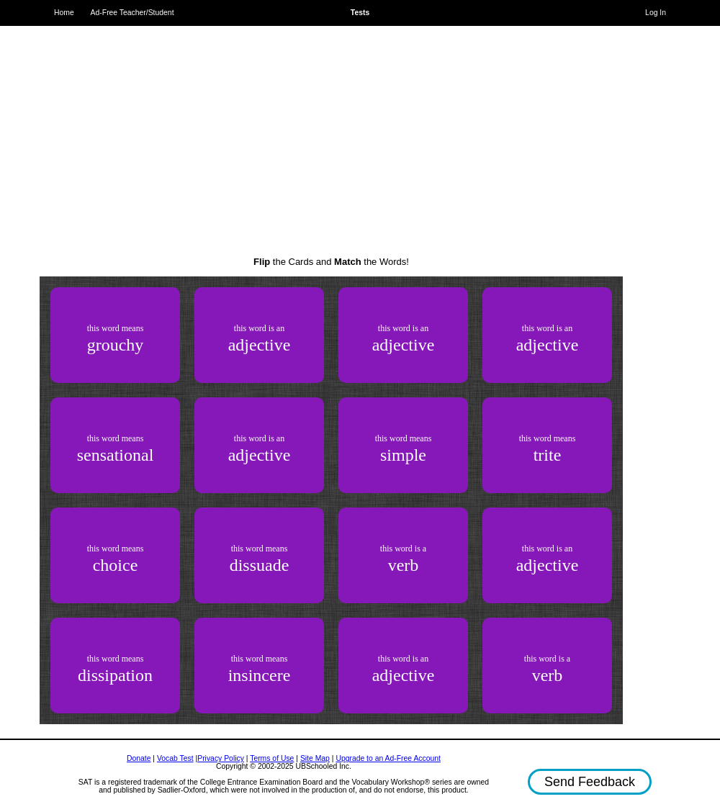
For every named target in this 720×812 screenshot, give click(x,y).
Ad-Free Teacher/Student (132, 13)
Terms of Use (272, 758)
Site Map (315, 758)
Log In (655, 13)
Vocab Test (175, 758)
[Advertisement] (331, 129)
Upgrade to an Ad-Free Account (388, 758)
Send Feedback (589, 782)
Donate (139, 758)
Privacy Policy (220, 758)
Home (64, 13)
